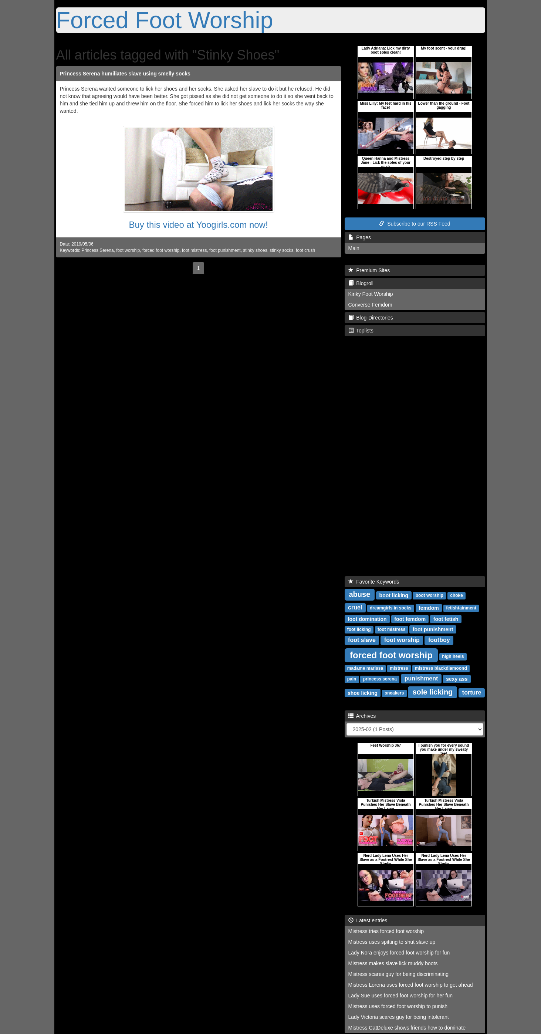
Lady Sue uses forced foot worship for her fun (400, 995)
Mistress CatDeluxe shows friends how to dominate (407, 1028)
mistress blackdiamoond (441, 668)
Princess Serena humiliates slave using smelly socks (125, 74)
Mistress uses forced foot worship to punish (397, 1006)
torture (471, 692)
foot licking (359, 629)
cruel (355, 607)
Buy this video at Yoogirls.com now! (198, 225)
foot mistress (194, 250)
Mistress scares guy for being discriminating (398, 974)
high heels (453, 656)
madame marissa (365, 668)
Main (353, 248)
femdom (429, 608)
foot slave (362, 640)
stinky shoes (255, 250)
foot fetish (446, 619)
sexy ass (456, 679)
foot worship (128, 250)
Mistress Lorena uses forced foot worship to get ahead (410, 985)
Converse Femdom (370, 305)
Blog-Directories (370, 318)
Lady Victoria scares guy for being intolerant (398, 1017)
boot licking (394, 595)
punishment (421, 678)
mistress (399, 668)
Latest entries (368, 920)
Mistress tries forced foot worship (386, 931)
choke (456, 595)
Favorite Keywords (373, 582)
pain (351, 679)
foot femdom (410, 619)
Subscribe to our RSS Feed (414, 224)
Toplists (360, 331)
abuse (360, 594)
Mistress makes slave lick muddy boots (393, 963)
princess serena (380, 679)
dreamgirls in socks (391, 608)
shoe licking (363, 693)
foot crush (305, 250)
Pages (359, 237)
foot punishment (225, 250)
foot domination (367, 619)
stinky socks (281, 250)
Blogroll (360, 283)
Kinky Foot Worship (370, 294)
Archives (362, 716)
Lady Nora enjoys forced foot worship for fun (399, 953)
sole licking (432, 692)
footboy (439, 640)
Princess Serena (97, 250)
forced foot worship (160, 250)
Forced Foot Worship (164, 20)
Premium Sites (369, 270)
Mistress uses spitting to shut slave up (392, 942)
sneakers (394, 693)
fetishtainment (461, 608)
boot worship (429, 595)
